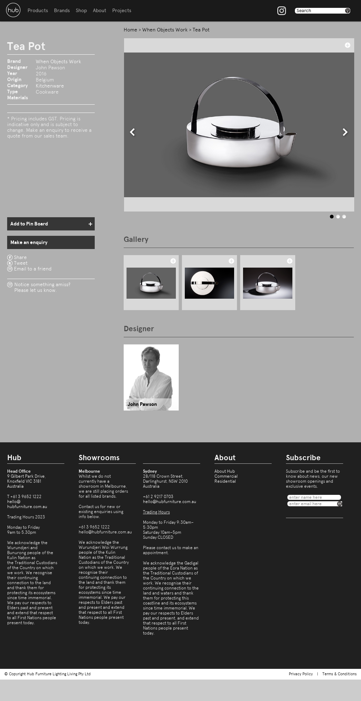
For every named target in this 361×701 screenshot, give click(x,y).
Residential (225, 481)
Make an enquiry (29, 242)
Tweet (21, 263)
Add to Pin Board (29, 224)
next (345, 132)
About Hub (224, 471)
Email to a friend (32, 269)
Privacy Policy (301, 674)
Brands (62, 11)
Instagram (281, 10)
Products (38, 11)
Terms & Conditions (339, 674)
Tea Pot (201, 30)
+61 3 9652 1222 (25, 496)
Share (20, 257)
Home (130, 30)
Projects (121, 11)
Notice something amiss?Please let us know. (42, 287)
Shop (81, 11)
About (99, 11)
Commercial (226, 476)
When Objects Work (58, 61)
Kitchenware (50, 86)
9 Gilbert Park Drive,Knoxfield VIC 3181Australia (26, 481)
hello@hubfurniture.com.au (27, 504)
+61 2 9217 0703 (158, 496)
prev (132, 132)
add (347, 45)
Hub (13, 10)
